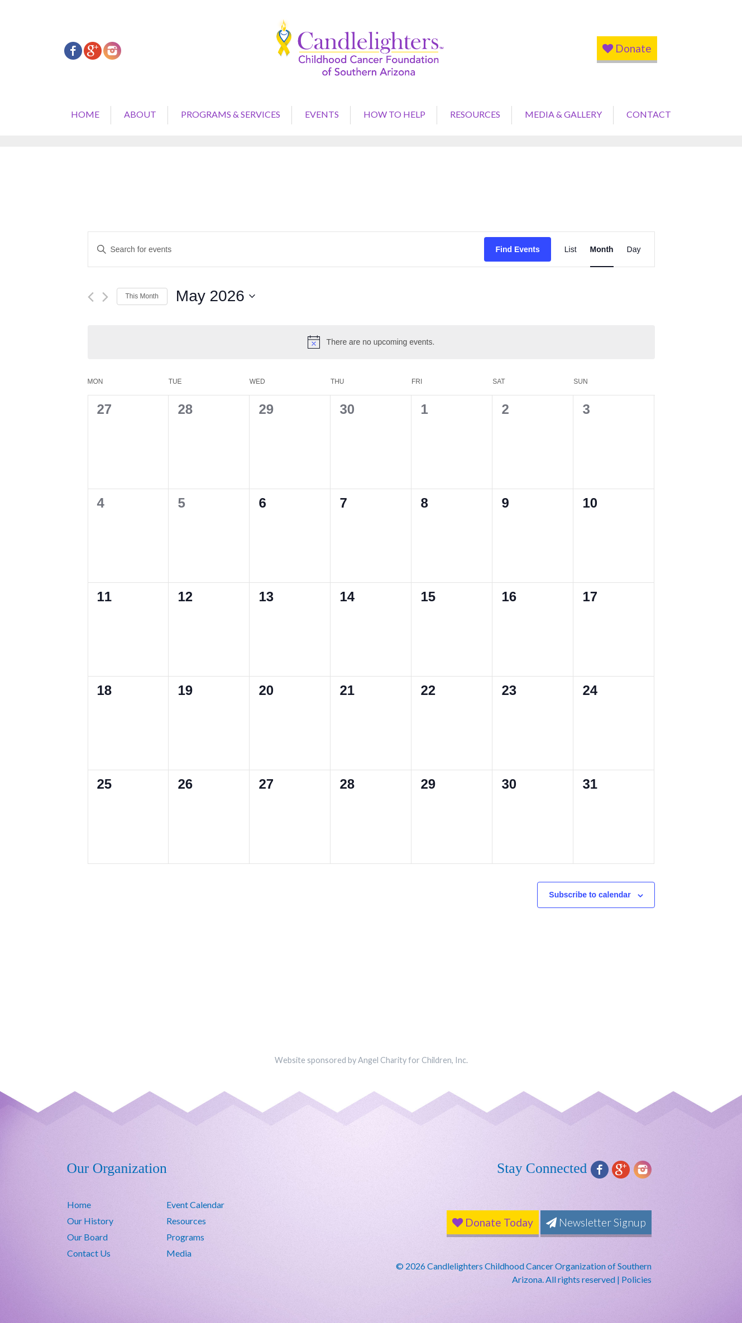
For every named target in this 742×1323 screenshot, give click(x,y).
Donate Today (492, 1222)
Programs (185, 1237)
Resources (475, 114)
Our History (90, 1220)
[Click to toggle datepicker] (215, 296)
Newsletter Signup (596, 1222)
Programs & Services (230, 114)
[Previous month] (91, 297)
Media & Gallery (563, 114)
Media (179, 1253)
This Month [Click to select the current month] (142, 296)
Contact (648, 114)
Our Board (87, 1237)
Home (85, 114)
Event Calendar (195, 1204)
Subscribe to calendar (589, 894)
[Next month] (105, 297)
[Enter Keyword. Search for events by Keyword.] (286, 249)
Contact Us (89, 1253)
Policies (636, 1279)
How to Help (394, 114)
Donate (627, 48)
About (140, 114)
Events (322, 114)
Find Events (517, 249)
